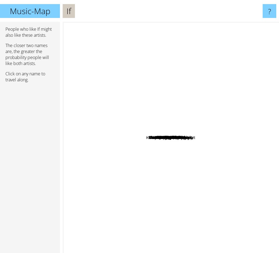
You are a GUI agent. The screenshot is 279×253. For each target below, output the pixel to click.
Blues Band (198, 49)
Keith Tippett (167, 61)
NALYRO (195, 177)
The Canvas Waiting (230, 147)
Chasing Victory (156, 118)
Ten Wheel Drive (176, 29)
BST (189, 97)
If (171, 137)
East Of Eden (189, 83)
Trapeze (236, 162)
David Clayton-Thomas (113, 90)
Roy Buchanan (228, 174)
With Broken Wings (171, 174)
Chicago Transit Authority (221, 142)
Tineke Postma (218, 98)
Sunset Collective (219, 124)
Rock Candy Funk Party (179, 210)
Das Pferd (114, 139)
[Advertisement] (30, 170)
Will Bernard (109, 72)
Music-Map (30, 11)
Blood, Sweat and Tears (147, 175)
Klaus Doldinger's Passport (154, 197)
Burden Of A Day (173, 118)
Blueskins (186, 233)
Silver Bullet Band (138, 125)
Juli (204, 76)
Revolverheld (156, 67)
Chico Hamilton (134, 208)
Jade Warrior (115, 163)
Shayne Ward (97, 168)
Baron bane (147, 249)
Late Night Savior (133, 115)
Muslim (134, 84)
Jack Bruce (139, 165)
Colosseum (212, 163)
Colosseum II (220, 135)
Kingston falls (134, 153)
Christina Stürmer (191, 75)
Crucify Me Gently (176, 70)
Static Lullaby (186, 110)
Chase (212, 171)
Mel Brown (169, 80)
